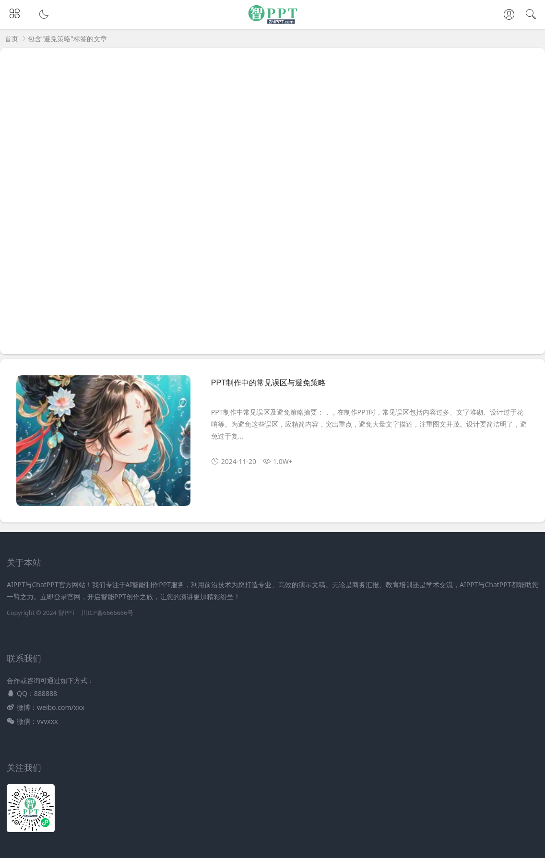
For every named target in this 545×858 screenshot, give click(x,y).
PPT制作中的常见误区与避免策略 (268, 383)
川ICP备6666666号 (107, 613)
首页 (11, 38)
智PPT (66, 613)
